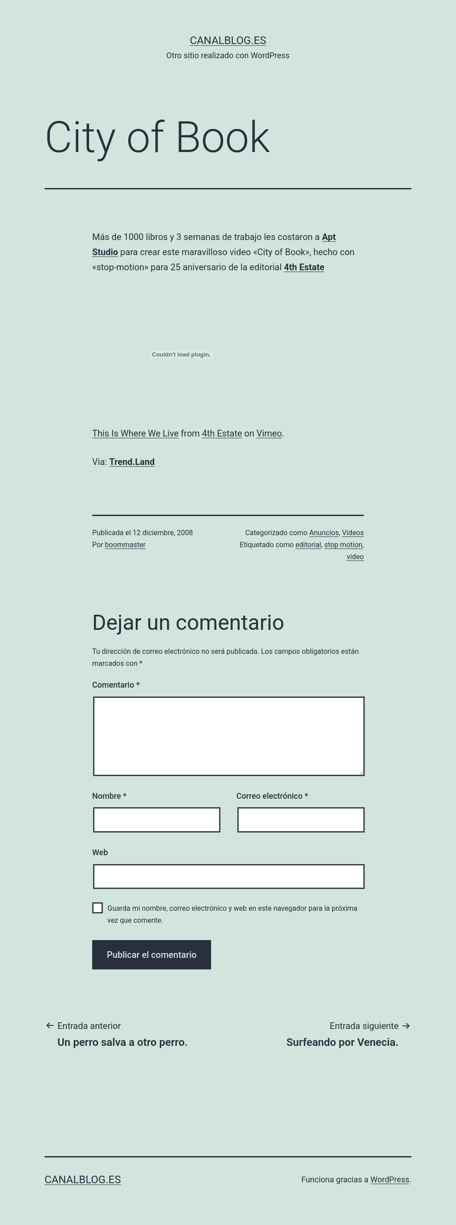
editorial (309, 544)
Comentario (116, 684)
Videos (353, 532)
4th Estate (304, 267)
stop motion (343, 544)
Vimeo (269, 433)
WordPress (389, 1179)
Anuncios (324, 532)
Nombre (109, 796)
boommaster (125, 544)
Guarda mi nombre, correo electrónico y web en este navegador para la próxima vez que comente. (232, 914)
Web (100, 852)
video (355, 556)
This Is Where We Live (135, 433)
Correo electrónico (272, 796)
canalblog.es (228, 40)
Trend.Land (132, 461)
